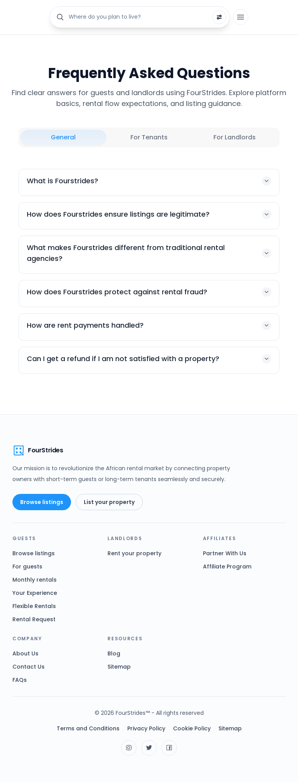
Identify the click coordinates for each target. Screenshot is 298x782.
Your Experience (34, 593)
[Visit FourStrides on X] (149, 748)
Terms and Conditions (88, 728)
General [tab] (63, 137)
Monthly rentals (34, 580)
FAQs (19, 680)
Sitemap (119, 667)
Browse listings (41, 502)
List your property (109, 502)
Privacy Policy (146, 728)
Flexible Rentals (34, 606)
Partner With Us (224, 553)
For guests (27, 566)
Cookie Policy (192, 728)
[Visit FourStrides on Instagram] (129, 748)
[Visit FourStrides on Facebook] (169, 748)
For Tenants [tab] (149, 137)
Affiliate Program (227, 566)
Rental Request (33, 619)
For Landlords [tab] (234, 137)
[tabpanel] (149, 271)
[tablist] (149, 137)
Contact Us (28, 667)
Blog (113, 653)
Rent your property (134, 553)
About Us (25, 653)
